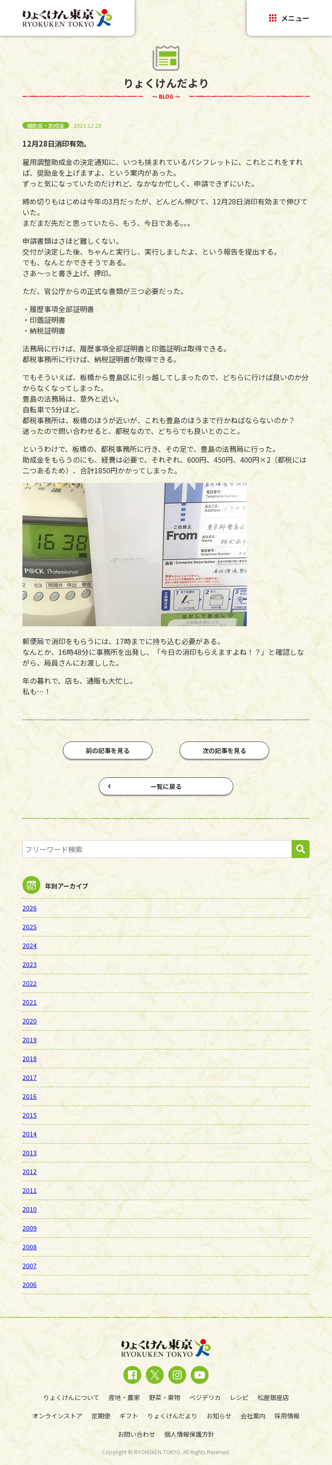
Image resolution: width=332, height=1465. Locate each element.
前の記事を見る (108, 750)
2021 (29, 1001)
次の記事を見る (224, 750)
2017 (29, 1077)
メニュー (289, 18)
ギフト (128, 1415)
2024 (29, 945)
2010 (29, 1209)
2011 (29, 1190)
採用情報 (287, 1415)
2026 (29, 907)
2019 (29, 1039)
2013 (29, 1152)
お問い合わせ (136, 1434)
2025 (29, 926)
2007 (29, 1265)
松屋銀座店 (273, 1397)
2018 (29, 1058)
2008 (29, 1246)
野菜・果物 (164, 1397)
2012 (29, 1171)
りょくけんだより (172, 1415)
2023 (29, 964)
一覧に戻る (145, 786)
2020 (29, 1020)
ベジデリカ (205, 1397)
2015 (29, 1114)
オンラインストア (57, 1415)
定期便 (101, 1415)
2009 (29, 1227)
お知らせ (219, 1415)
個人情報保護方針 (189, 1434)
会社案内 (253, 1415)
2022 (29, 983)
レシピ (239, 1397)
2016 (29, 1096)
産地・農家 (124, 1397)
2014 (29, 1133)
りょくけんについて (71, 1397)
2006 (29, 1284)
